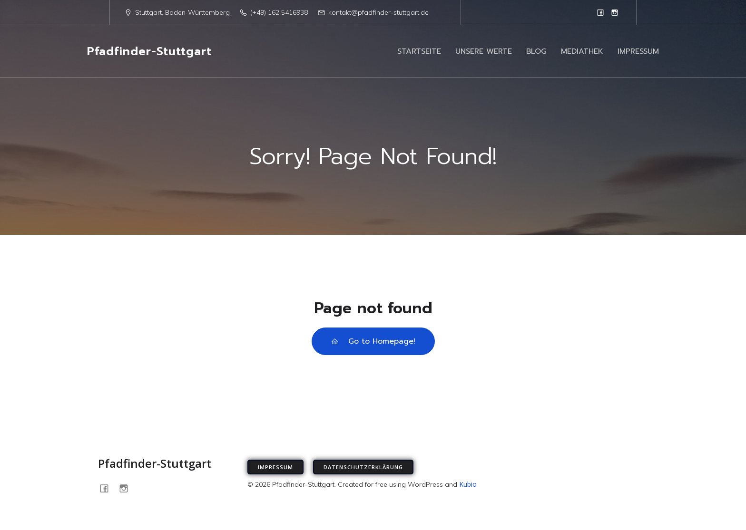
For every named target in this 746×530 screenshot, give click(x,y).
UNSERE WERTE (483, 51)
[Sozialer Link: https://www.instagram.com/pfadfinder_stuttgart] (615, 12)
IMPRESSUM (638, 51)
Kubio (468, 484)
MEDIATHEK (582, 51)
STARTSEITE (419, 51)
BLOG (536, 51)
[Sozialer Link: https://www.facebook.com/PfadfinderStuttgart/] (600, 12)
